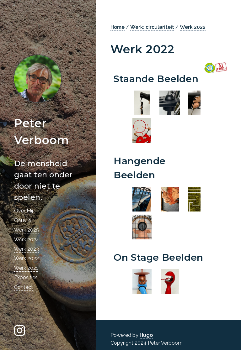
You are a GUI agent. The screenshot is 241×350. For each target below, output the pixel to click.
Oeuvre (22, 220)
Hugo (146, 335)
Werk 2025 (26, 230)
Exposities (26, 277)
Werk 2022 (26, 258)
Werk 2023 (26, 249)
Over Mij (23, 211)
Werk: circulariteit (152, 27)
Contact (23, 287)
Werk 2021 (26, 268)
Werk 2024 (26, 240)
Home (117, 27)
